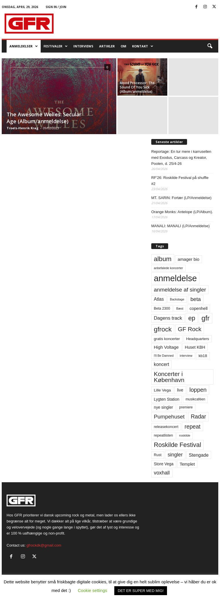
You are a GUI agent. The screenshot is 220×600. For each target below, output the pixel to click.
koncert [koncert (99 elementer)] (161, 364)
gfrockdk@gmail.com (43, 545)
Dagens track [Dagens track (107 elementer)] (168, 318)
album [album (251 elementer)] (163, 259)
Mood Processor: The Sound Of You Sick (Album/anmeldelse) (137, 87)
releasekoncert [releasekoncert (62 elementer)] (166, 427)
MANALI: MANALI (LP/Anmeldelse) (180, 226)
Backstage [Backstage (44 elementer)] (177, 299)
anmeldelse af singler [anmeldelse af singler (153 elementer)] (180, 290)
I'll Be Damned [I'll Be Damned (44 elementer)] (164, 355)
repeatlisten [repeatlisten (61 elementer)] (163, 435)
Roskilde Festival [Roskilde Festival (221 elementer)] (177, 444)
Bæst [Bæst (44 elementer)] (179, 308)
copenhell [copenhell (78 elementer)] (199, 308)
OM (123, 46)
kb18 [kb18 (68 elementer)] (203, 356)
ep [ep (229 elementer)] (191, 318)
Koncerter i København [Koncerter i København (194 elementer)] (169, 377)
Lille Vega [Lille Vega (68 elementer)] (162, 390)
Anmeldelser (23, 46)
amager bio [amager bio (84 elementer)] (188, 259)
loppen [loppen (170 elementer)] (198, 390)
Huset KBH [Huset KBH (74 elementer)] (195, 347)
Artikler (107, 46)
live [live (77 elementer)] (180, 390)
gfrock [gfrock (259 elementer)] (163, 329)
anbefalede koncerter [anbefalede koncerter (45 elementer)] (168, 268)
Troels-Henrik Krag (22, 128)
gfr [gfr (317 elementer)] (205, 318)
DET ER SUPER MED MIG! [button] (141, 591)
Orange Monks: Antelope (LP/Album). (182, 212)
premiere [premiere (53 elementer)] (186, 407)
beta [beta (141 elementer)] (195, 299)
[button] (209, 46)
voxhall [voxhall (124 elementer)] (162, 473)
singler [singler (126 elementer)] (175, 455)
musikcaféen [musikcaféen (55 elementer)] (195, 399)
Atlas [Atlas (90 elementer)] (159, 299)
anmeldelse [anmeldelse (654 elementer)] (175, 278)
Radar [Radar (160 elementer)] (198, 416)
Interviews (83, 46)
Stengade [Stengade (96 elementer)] (199, 455)
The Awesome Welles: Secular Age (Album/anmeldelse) (44, 118)
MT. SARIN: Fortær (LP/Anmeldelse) (181, 198)
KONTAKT (142, 46)
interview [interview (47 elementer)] (186, 355)
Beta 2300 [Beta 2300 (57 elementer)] (162, 308)
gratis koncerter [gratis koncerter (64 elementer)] (167, 339)
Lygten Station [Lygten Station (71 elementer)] (166, 399)
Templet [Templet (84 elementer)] (187, 464)
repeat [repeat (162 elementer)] (192, 426)
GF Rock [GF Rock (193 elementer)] (189, 329)
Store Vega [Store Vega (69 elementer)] (164, 464)
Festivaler (56, 46)
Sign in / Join (56, 7)
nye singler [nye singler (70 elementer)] (163, 407)
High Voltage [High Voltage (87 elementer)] (166, 347)
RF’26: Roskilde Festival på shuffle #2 (180, 180)
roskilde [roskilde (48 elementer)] (184, 435)
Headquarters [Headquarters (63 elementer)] (197, 339)
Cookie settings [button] (92, 590)
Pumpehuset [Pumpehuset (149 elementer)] (169, 417)
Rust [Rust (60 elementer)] (158, 455)
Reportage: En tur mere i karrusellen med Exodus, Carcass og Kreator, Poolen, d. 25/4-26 (181, 157)
